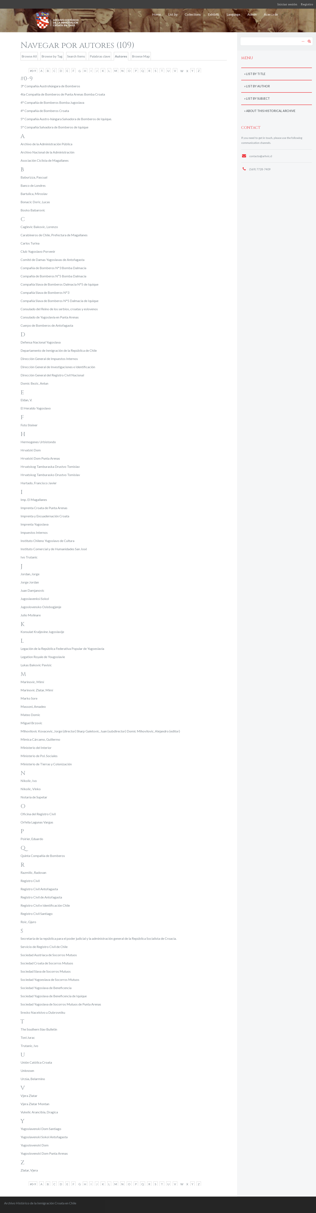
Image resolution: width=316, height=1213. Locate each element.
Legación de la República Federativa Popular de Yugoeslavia (62, 648)
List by (173, 14)
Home (156, 14)
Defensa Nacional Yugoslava (41, 342)
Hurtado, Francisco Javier (39, 483)
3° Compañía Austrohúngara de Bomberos (50, 86)
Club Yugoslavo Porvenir (38, 251)
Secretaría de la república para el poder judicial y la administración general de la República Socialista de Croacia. (98, 938)
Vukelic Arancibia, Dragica (39, 1112)
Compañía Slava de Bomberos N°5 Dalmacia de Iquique (59, 301)
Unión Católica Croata (36, 1062)
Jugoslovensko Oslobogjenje (41, 607)
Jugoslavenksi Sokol (35, 599)
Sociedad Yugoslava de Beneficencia (46, 988)
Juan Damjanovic (32, 590)
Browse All (29, 56)
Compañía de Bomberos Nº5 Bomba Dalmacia (53, 276)
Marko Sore (29, 698)
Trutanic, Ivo (29, 1046)
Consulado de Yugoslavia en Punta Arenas (50, 317)
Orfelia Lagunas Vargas (37, 822)
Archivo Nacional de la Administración (47, 152)
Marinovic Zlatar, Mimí (37, 690)
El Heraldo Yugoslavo (36, 408)
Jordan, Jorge (30, 574)
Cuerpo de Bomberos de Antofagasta (47, 325)
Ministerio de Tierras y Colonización (46, 764)
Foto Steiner (29, 425)
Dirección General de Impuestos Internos (49, 359)
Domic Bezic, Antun (34, 383)
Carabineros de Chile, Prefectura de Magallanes (54, 235)
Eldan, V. (26, 400)
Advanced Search (302, 39)
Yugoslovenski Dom (34, 1145)
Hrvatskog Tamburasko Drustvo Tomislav (50, 475)
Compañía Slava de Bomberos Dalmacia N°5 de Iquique (59, 284)
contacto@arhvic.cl (260, 156)
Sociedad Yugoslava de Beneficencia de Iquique (54, 996)
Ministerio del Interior (36, 747)
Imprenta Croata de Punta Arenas (44, 508)
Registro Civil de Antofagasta (41, 897)
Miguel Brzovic (31, 723)
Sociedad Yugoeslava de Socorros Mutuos (50, 979)
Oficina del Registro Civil (38, 814)
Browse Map (141, 56)
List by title (255, 74)
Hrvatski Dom (31, 450)
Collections (193, 14)
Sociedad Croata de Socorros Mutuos (47, 963)
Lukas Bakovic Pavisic (36, 665)
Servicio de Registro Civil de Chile (44, 947)
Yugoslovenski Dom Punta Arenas (44, 1153)
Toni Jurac (28, 1037)
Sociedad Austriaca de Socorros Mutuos (49, 955)
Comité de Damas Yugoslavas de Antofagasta (52, 260)
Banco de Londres (33, 185)
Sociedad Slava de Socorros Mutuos (46, 971)
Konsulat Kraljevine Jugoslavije (42, 632)
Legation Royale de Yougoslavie (43, 657)
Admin (252, 14)
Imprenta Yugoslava (34, 524)
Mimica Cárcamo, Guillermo (40, 739)
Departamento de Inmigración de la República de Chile (59, 350)
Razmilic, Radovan (33, 872)
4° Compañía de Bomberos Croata (45, 111)
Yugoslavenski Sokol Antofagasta (44, 1137)
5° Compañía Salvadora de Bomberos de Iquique (54, 127)
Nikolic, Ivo (29, 781)
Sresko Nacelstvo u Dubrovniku (43, 1012)
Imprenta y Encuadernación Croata (45, 516)
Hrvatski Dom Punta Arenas (40, 458)
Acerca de (271, 14)
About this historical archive (270, 111)
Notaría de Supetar (34, 797)
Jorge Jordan (30, 582)
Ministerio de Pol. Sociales (39, 756)
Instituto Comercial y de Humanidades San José (54, 549)
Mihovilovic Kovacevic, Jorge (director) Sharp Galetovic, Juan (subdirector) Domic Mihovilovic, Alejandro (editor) (100, 731)
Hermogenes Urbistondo (38, 442)
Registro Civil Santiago (37, 914)
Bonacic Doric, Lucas (35, 202)
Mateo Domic (30, 715)
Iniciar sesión (287, 4)
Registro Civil (30, 881)
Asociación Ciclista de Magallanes (45, 160)
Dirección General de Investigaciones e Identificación (58, 367)
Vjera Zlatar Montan (35, 1104)
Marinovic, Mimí (32, 682)
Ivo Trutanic (29, 557)
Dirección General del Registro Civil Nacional (52, 375)
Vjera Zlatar (29, 1096)
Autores (121, 56)
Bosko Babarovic (33, 210)
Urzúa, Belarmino (33, 1079)
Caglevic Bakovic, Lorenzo (39, 227)
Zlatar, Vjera (29, 1170)
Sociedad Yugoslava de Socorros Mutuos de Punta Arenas (61, 1004)
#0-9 (33, 71)
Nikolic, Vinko (31, 789)
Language (233, 14)
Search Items (76, 56)
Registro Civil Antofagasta (39, 889)
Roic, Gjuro (28, 922)
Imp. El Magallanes (34, 500)
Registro (307, 4)
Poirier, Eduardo (32, 839)
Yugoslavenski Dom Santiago (41, 1129)
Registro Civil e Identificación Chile (45, 905)
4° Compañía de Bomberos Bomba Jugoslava (52, 102)
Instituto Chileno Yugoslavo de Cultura (47, 541)
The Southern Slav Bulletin (39, 1029)
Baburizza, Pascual (34, 177)
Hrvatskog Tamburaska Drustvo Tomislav (50, 466)
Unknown (27, 1070)
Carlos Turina (30, 243)
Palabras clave (100, 56)
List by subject (258, 98)
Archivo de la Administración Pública (46, 144)
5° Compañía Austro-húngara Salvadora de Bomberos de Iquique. (66, 119)
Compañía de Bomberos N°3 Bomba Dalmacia (53, 268)
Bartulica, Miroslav (34, 194)
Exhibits (213, 14)
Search (309, 41)
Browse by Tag (52, 56)
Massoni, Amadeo (33, 706)
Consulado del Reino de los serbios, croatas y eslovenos (59, 309)
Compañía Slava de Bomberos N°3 (45, 292)
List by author (258, 86)
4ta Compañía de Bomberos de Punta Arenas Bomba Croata (63, 94)
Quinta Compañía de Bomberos (43, 856)
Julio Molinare (31, 615)
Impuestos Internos (34, 532)
